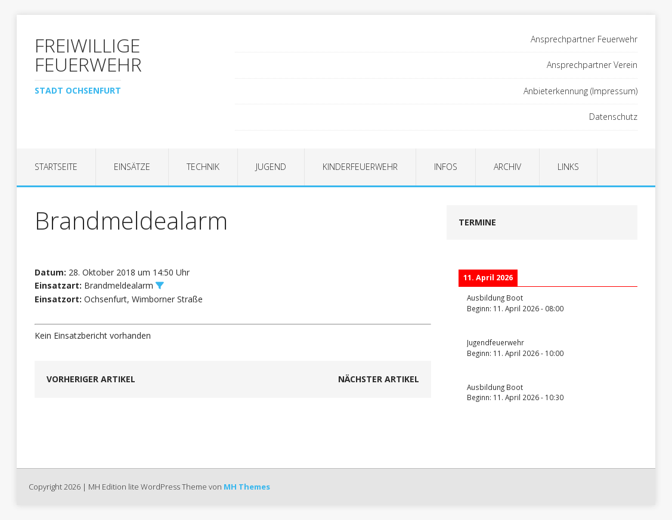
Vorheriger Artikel (91, 379)
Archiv (507, 166)
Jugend (271, 166)
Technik (203, 166)
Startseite (56, 166)
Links (568, 166)
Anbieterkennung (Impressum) (580, 91)
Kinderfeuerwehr (360, 166)
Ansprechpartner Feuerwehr (584, 39)
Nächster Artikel (378, 379)
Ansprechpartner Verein (592, 64)
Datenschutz (613, 116)
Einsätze (132, 166)
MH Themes (247, 486)
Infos (445, 166)
